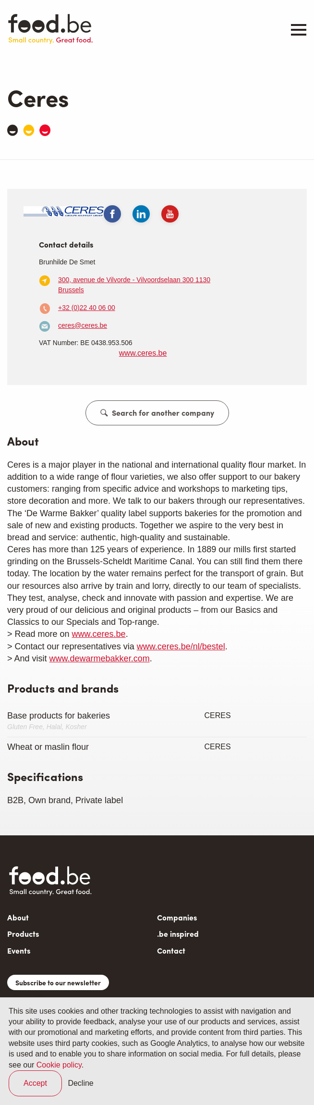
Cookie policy (59, 1065)
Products (23, 933)
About (18, 917)
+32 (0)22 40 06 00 (86, 307)
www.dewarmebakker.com (99, 658)
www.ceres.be (143, 353)
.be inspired (178, 933)
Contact (171, 950)
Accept (35, 1083)
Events (18, 950)
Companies (177, 917)
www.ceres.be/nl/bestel (181, 646)
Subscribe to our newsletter (58, 982)
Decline (80, 1083)
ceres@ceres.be (82, 325)
